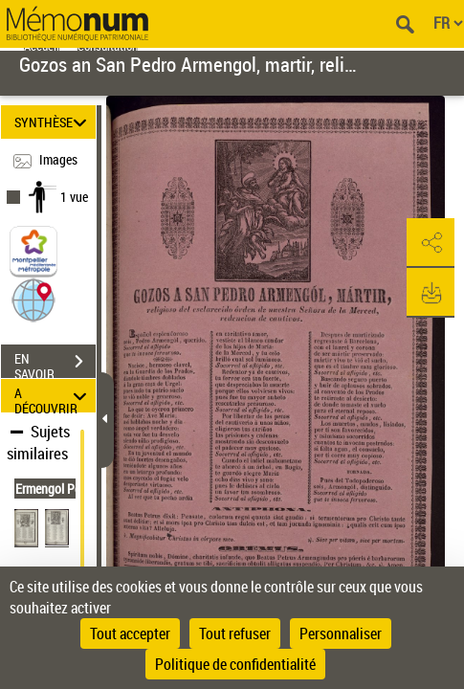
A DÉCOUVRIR (53, 395)
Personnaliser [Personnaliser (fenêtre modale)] (340, 633)
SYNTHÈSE (53, 122)
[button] (33, 299)
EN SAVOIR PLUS (55, 363)
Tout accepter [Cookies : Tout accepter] (130, 633)
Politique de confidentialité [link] (235, 664)
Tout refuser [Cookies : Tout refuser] (235, 633)
